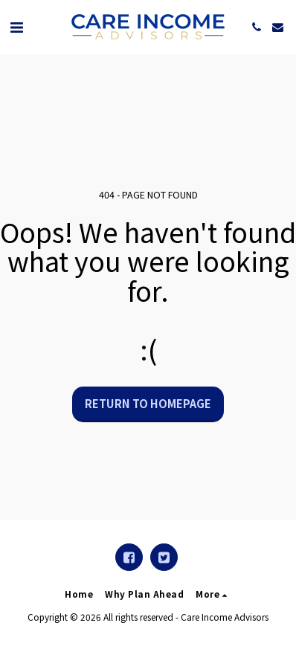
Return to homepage (148, 403)
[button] (16, 26)
